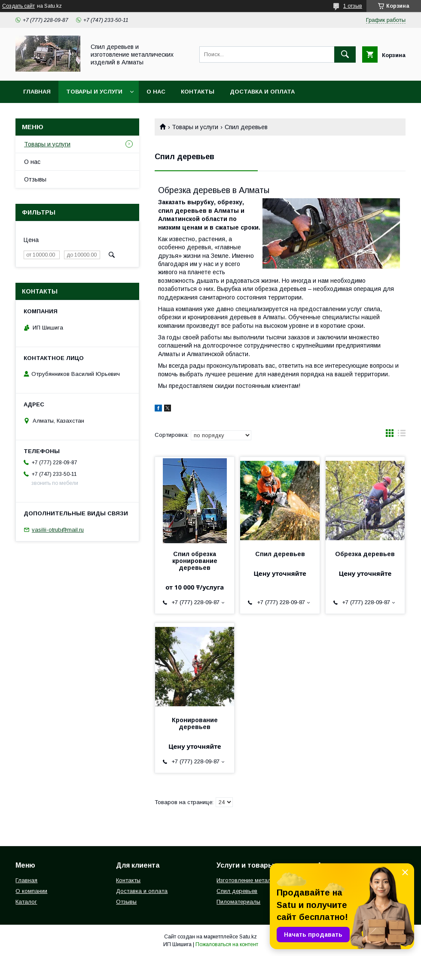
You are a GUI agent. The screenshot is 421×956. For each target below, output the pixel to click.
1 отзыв (352, 6)
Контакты (197, 91)
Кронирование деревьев (195, 723)
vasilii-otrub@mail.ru (58, 529)
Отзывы (35, 179)
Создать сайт (18, 6)
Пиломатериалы (238, 902)
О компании (31, 891)
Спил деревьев (280, 554)
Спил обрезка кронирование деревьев (194, 561)
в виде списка (402, 435)
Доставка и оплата (262, 91)
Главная (37, 91)
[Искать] (345, 54)
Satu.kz (248, 937)
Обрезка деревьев (365, 554)
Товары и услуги (94, 91)
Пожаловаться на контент (226, 944)
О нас (155, 91)
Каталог (26, 902)
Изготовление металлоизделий (258, 880)
